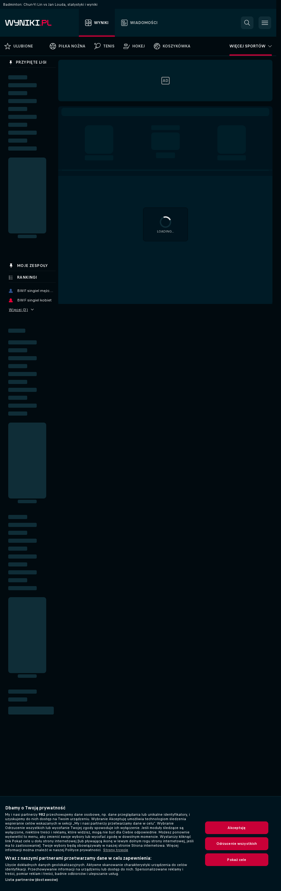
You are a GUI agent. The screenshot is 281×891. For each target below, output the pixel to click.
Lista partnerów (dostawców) (31, 879)
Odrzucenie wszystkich (236, 843)
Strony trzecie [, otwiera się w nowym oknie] (115, 850)
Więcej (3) (21, 309)
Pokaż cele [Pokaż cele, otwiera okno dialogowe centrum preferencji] (236, 859)
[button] (247, 22)
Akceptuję (237, 828)
